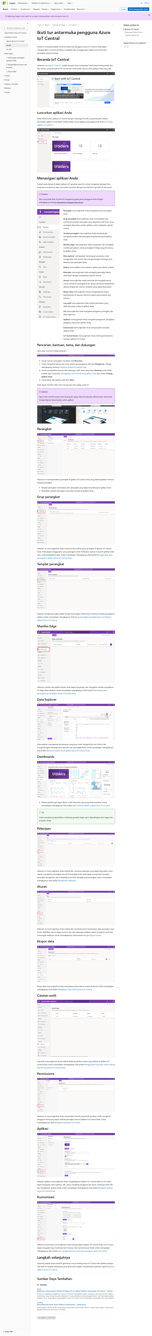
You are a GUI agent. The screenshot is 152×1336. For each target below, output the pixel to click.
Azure (47, 25)
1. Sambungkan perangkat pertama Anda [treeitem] (15, 59)
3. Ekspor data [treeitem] (11, 71)
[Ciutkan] (27, 23)
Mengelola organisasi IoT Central (67, 1122)
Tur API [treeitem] (8, 49)
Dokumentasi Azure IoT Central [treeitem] (15, 33)
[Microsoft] (4, 3)
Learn (39, 25)
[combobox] (15, 28)
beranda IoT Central (52, 65)
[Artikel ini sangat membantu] (125, 46)
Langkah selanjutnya (132, 35)
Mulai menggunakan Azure (138, 9)
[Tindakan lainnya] (113, 25)
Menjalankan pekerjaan (67, 880)
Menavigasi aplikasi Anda (133, 32)
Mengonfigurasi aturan (92, 935)
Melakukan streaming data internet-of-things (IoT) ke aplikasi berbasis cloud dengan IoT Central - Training (74, 1291)
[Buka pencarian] (141, 3)
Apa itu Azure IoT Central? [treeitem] (15, 41)
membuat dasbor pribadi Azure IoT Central (93, 805)
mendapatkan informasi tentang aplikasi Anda (79, 373)
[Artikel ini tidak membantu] (127, 46)
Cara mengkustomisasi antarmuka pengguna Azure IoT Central (82, 1251)
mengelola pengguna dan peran (70, 202)
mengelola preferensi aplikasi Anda (73, 367)
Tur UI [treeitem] (8, 45)
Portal (123, 9)
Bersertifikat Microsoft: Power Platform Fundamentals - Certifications (61, 1305)
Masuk (147, 3)
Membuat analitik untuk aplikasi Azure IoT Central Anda (68, 750)
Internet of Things (59, 25)
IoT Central (72, 25)
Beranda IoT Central (132, 29)
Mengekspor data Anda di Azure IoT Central (75, 989)
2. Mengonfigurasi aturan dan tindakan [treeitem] (16, 65)
